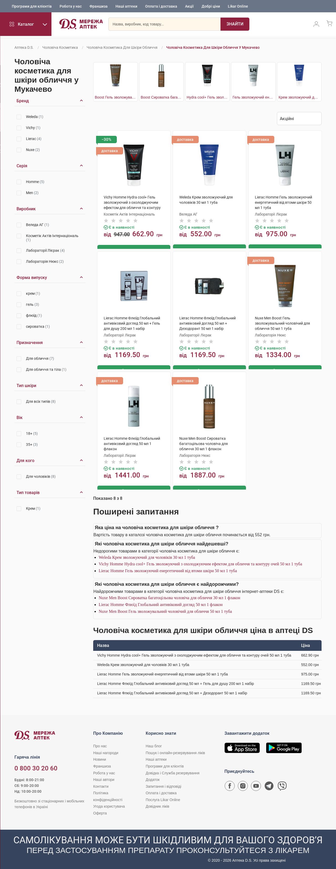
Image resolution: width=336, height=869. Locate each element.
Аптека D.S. (24, 47)
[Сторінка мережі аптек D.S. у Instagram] (243, 786)
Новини (99, 758)
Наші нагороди (105, 751)
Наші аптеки (126, 6)
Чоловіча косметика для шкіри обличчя (122, 47)
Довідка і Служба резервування (173, 772)
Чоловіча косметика (60, 47)
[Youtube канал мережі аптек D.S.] (256, 786)
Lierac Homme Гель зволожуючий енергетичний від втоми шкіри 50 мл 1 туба (168, 569)
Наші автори (103, 778)
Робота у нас (71, 6)
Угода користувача (109, 805)
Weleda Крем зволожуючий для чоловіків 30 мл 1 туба (147, 556)
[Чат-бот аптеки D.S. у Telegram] (269, 786)
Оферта (100, 812)
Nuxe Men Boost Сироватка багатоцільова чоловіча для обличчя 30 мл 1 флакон (169, 596)
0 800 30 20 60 (35, 767)
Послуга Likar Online (163, 798)
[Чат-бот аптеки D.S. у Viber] (282, 786)
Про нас (100, 745)
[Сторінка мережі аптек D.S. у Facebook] (229, 786)
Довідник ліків (157, 805)
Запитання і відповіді (163, 785)
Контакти (100, 785)
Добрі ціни (211, 6)
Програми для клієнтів (32, 6)
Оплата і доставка (161, 6)
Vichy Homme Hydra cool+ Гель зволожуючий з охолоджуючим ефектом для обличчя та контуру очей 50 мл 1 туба (200, 563)
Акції (189, 6)
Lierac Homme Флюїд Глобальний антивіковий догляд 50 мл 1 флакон (161, 603)
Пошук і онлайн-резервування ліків (175, 751)
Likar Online (238, 6)
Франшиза (99, 6)
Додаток (153, 778)
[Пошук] (227, 24)
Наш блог (154, 745)
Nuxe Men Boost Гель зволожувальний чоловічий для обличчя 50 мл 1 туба (165, 610)
